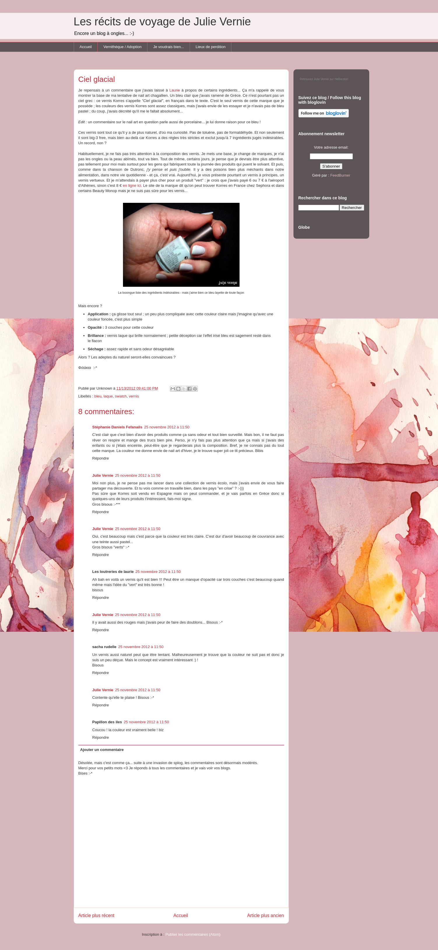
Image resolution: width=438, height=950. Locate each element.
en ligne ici (132, 185)
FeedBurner (340, 175)
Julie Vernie (102, 475)
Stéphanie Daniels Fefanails (117, 427)
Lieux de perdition (211, 47)
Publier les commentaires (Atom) (193, 934)
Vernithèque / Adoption (122, 47)
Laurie (174, 90)
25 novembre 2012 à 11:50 (166, 427)
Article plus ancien (265, 915)
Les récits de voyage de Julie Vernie (162, 21)
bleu (97, 396)
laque (108, 396)
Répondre (100, 458)
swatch (120, 396)
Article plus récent (96, 915)
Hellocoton (341, 79)
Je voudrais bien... (168, 47)
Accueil (86, 47)
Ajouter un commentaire (102, 749)
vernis (134, 396)
